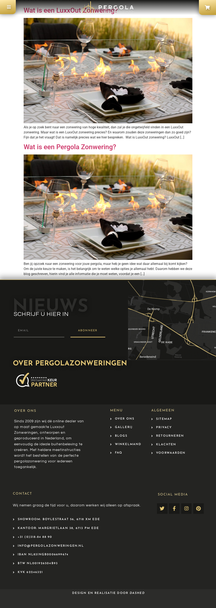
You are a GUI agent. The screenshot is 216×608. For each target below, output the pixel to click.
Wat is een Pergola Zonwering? (70, 147)
